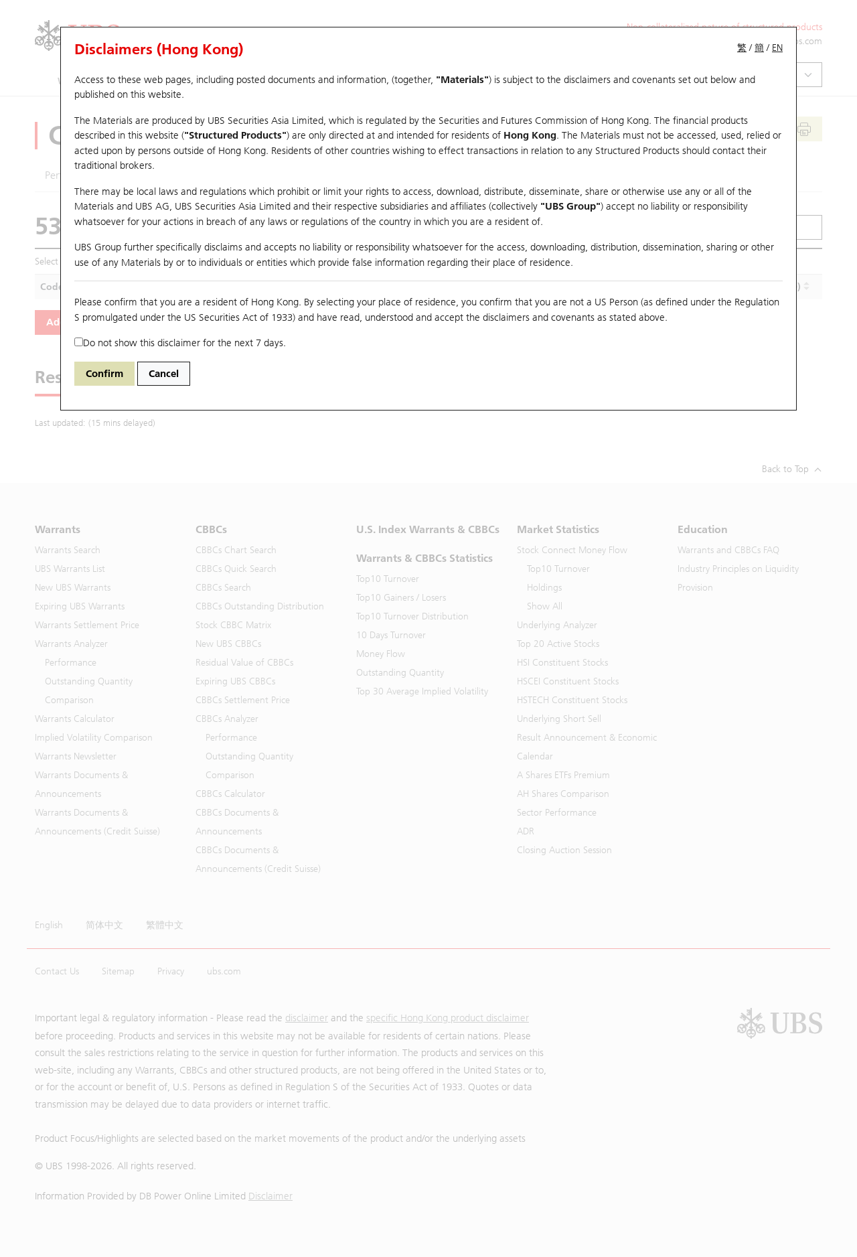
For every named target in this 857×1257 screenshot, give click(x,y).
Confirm (104, 374)
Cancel (164, 374)
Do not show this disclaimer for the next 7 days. (180, 343)
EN (777, 48)
